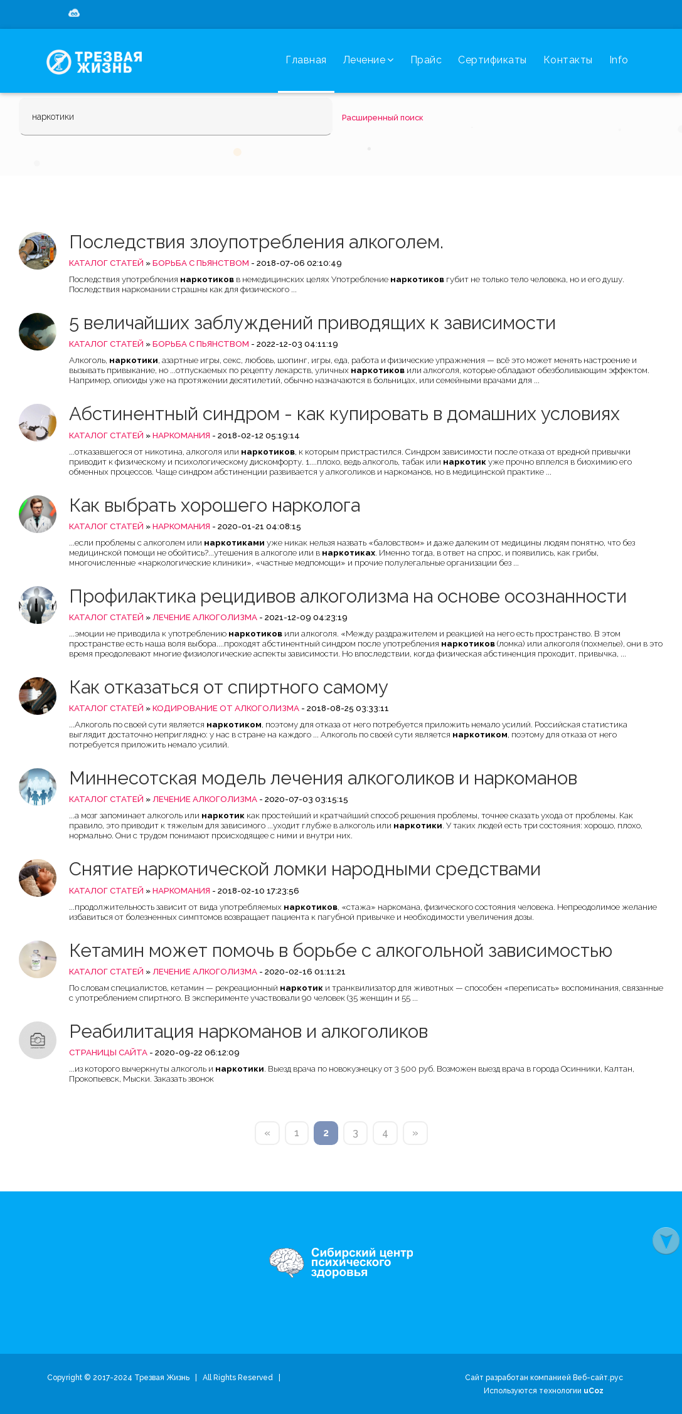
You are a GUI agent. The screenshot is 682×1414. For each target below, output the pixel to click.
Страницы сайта (108, 1052)
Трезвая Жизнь (161, 1377)
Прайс (426, 60)
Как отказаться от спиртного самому (228, 687)
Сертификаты (492, 60)
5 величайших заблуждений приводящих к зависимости (312, 323)
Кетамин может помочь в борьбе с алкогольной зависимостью (340, 950)
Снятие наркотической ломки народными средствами (305, 869)
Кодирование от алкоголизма (225, 708)
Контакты (568, 60)
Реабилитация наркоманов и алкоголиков (248, 1031)
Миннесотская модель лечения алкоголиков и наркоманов (323, 778)
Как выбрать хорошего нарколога (214, 505)
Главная (306, 60)
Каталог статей (106, 263)
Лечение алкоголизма (204, 617)
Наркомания (181, 435)
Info (619, 60)
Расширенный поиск (383, 117)
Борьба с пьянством (200, 263)
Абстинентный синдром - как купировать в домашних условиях (344, 414)
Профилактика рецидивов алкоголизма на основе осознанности (348, 596)
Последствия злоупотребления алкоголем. (256, 242)
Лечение (368, 60)
